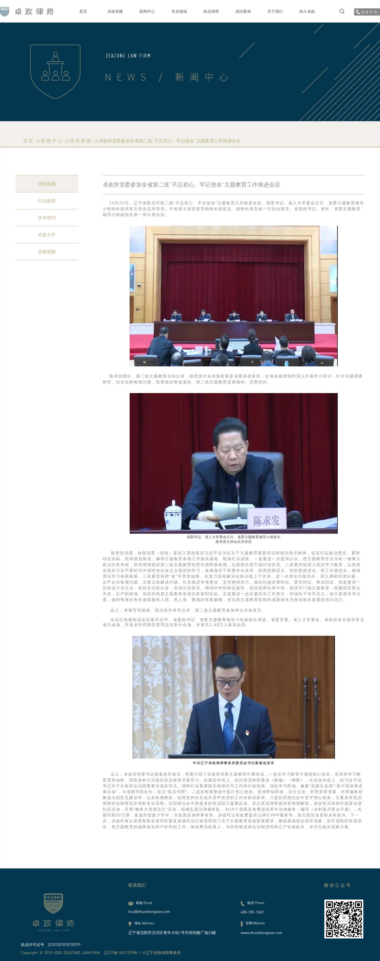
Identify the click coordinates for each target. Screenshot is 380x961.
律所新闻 (81, 140)
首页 (83, 11)
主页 (28, 140)
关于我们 (275, 11)
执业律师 (211, 11)
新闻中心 (147, 11)
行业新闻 (47, 200)
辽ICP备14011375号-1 (122, 952)
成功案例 (243, 11)
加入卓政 (307, 11)
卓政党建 (115, 11)
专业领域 (179, 11)
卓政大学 (47, 234)
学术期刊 (47, 217)
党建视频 (47, 251)
